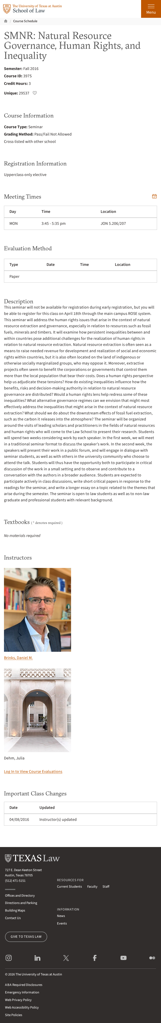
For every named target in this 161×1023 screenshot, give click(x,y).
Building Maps (15, 910)
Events (62, 923)
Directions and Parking (21, 902)
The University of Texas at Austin (39, 974)
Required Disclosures (23, 984)
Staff (106, 886)
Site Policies (13, 1015)
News (61, 915)
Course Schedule (25, 21)
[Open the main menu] (151, 9)
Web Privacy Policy (18, 999)
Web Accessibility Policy (22, 1007)
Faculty (92, 886)
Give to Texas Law (26, 936)
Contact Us (13, 918)
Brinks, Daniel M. (37, 614)
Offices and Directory (20, 895)
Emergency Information (22, 992)
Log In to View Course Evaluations (33, 772)
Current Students (69, 886)
